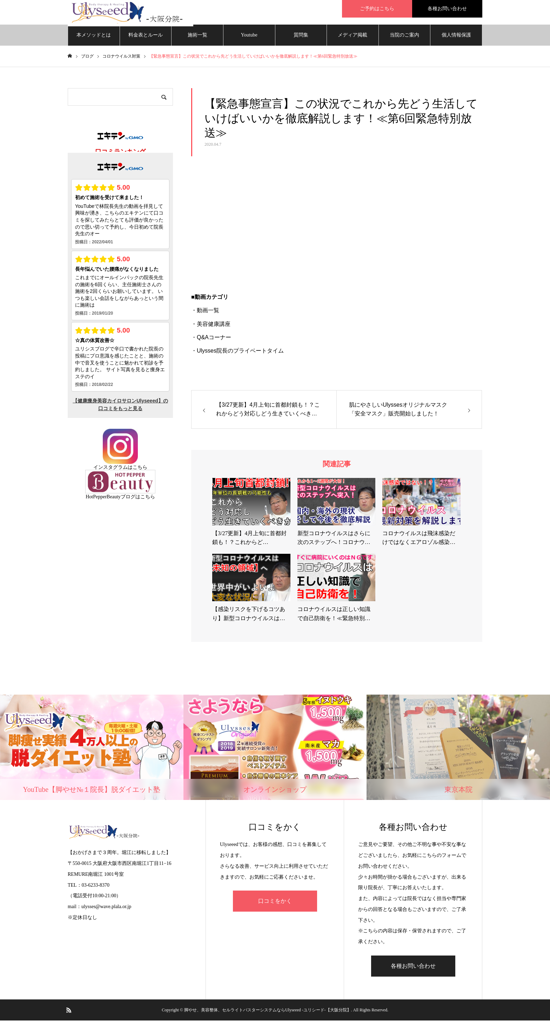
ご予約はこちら (377, 8)
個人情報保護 (456, 38)
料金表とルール (145, 38)
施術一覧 (197, 38)
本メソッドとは (93, 38)
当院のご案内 (404, 38)
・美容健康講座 (210, 327)
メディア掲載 (352, 38)
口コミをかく (275, 904)
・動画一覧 (205, 314)
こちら (140, 470)
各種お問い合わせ (447, 8)
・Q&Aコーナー (211, 341)
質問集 (301, 38)
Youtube (249, 38)
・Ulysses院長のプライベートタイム (237, 354)
